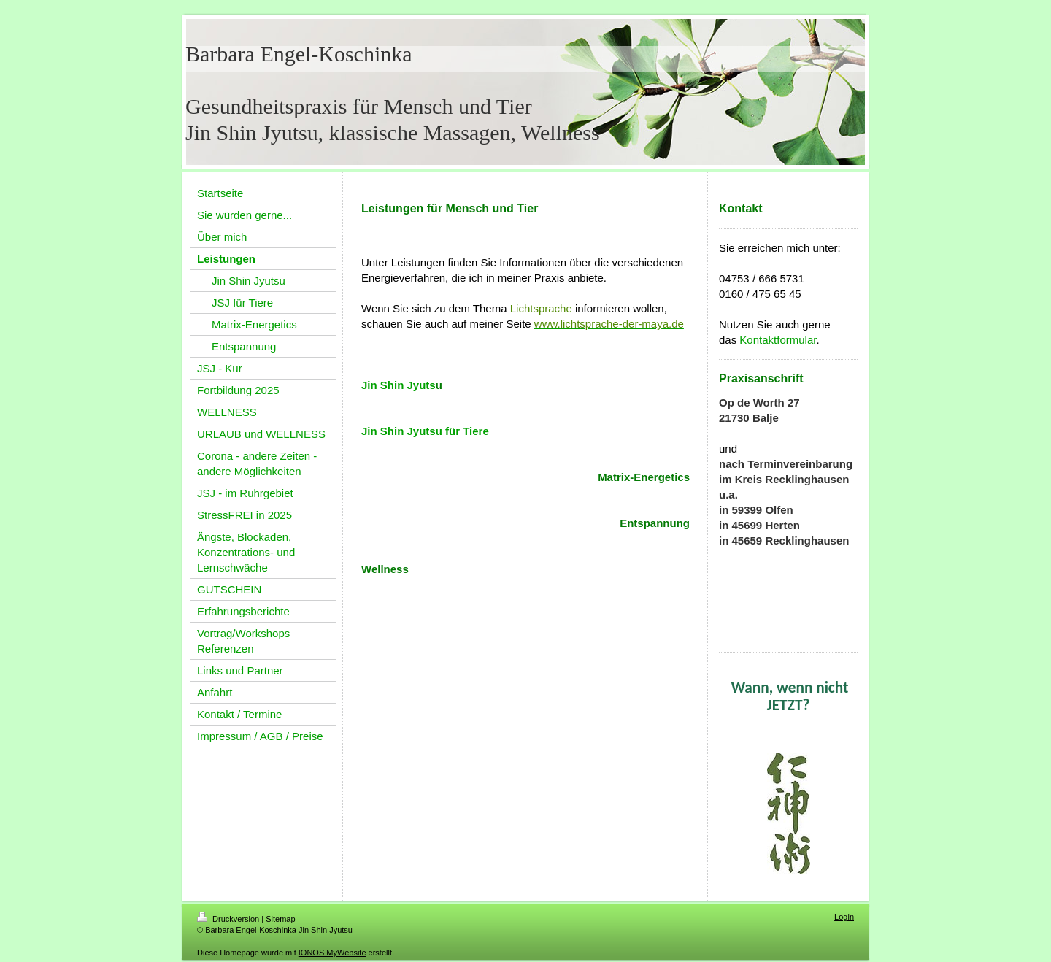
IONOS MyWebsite (332, 952)
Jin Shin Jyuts (398, 385)
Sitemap (280, 919)
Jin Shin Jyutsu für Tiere (425, 431)
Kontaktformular (777, 340)
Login (844, 916)
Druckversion (229, 919)
